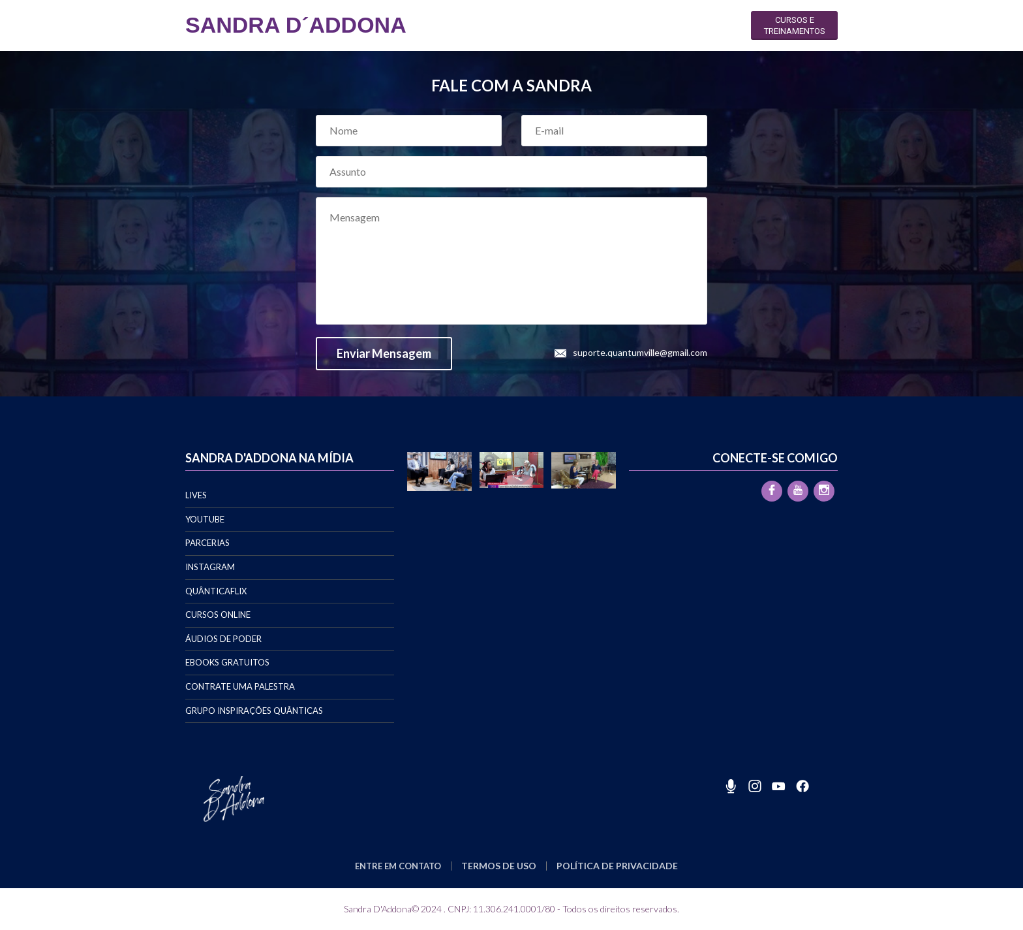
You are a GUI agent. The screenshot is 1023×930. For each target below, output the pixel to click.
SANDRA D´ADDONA (295, 24)
